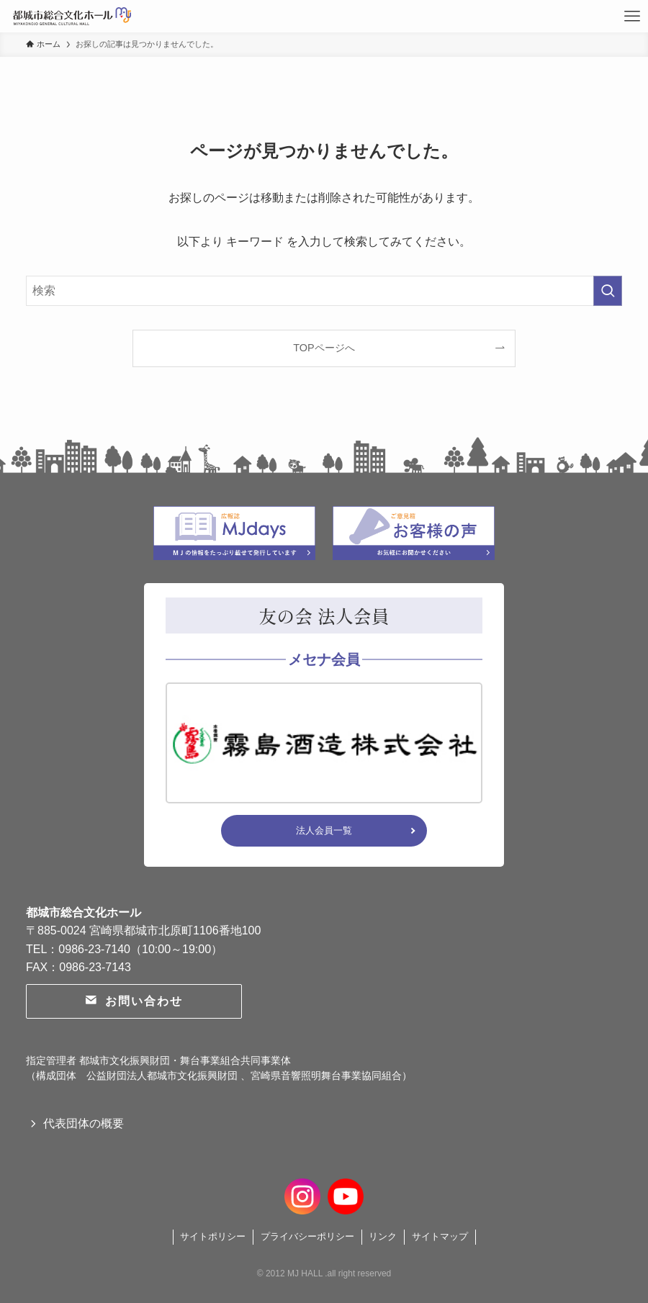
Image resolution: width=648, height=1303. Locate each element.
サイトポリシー (213, 1236)
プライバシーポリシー (307, 1236)
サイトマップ (440, 1236)
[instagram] (302, 1194)
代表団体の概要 (83, 1123)
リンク (383, 1236)
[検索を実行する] (607, 291)
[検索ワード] (324, 291)
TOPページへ (323, 347)
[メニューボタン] (632, 16)
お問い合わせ (133, 1001)
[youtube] (345, 1194)
